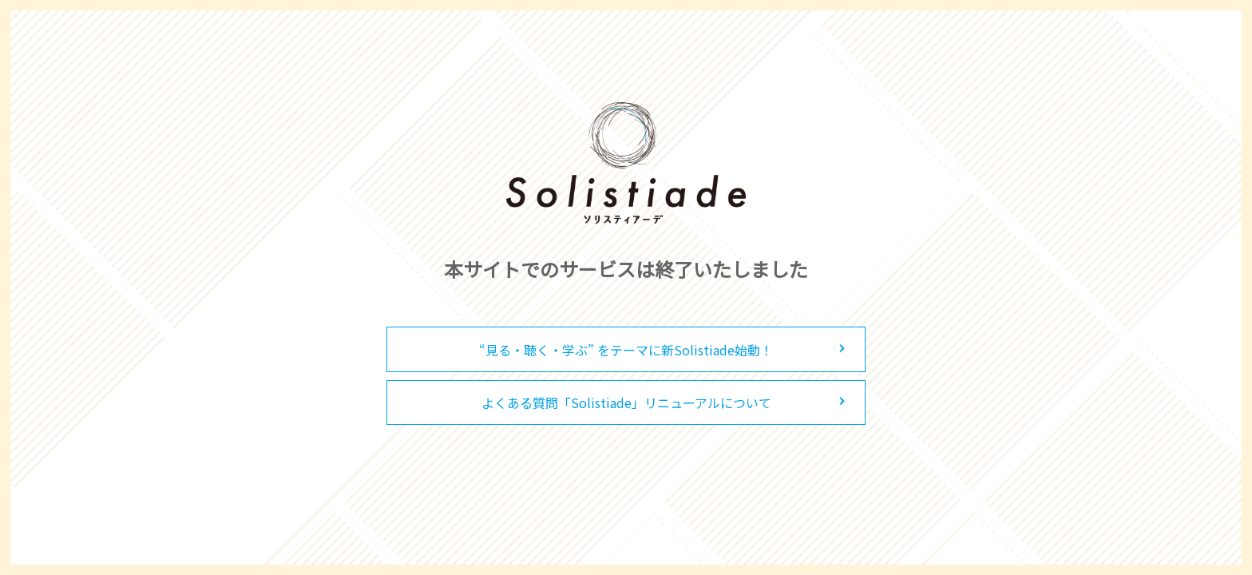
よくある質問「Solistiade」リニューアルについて (626, 402)
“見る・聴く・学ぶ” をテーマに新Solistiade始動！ (626, 349)
